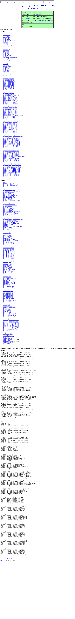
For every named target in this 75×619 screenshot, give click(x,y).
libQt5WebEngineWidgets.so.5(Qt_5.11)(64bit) (12, 163)
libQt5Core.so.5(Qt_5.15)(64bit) (9, 190)
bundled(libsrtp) (6, 50)
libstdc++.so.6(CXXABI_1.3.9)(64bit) (10, 315)
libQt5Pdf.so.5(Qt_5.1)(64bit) (8, 79)
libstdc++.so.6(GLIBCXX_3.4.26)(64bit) (11, 327)
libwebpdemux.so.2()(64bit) (8, 333)
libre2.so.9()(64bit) (6, 308)
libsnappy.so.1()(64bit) (7, 311)
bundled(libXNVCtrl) (7, 48)
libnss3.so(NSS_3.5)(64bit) (8, 295)
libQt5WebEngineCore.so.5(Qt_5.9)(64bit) (11, 155)
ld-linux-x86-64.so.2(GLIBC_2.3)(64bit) (10, 185)
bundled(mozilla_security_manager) (10, 57)
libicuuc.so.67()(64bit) (7, 276)
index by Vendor (24, 1)
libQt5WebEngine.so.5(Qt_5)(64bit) (10, 117)
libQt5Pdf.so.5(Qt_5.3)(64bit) (8, 87)
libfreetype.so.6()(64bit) (7, 267)
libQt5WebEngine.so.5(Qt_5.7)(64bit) (10, 133)
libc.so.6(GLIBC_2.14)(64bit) (8, 245)
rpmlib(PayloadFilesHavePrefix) (9, 341)
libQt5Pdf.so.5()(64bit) (7, 76)
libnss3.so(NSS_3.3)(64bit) (8, 293)
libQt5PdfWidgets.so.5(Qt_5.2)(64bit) (10, 107)
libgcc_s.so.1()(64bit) (7, 268)
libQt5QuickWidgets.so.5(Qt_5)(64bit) (10, 213)
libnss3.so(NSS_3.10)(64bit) (8, 286)
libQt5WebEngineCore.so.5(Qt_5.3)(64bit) (11, 149)
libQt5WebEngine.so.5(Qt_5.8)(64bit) (10, 134)
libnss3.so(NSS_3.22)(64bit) (8, 292)
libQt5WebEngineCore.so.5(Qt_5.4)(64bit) (11, 150)
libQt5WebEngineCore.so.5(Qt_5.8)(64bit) (11, 154)
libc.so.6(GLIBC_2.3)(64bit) (8, 251)
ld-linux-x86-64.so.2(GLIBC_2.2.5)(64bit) (11, 184)
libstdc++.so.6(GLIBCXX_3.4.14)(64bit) (11, 319)
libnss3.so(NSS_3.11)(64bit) (8, 288)
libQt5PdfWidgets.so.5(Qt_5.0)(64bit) (10, 98)
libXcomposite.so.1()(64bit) (8, 231)
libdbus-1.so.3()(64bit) (7, 262)
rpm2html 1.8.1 (9, 599)
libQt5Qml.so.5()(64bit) (7, 206)
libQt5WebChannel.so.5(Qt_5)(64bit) (10, 216)
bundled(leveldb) (6, 47)
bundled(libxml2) (6, 51)
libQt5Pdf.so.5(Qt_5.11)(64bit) (9, 81)
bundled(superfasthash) (7, 66)
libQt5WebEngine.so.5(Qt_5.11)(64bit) (10, 122)
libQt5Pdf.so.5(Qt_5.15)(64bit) (9, 85)
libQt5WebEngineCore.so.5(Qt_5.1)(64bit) (11, 140)
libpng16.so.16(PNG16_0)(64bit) (9, 307)
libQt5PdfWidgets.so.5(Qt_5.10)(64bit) (10, 100)
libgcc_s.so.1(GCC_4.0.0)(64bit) (9, 270)
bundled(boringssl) (6, 37)
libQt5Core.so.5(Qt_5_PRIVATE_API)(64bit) (11, 191)
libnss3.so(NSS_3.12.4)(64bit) (8, 290)
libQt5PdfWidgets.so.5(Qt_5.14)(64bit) (10, 105)
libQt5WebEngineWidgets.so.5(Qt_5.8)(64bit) (11, 174)
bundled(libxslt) (6, 52)
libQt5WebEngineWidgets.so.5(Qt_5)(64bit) (11, 158)
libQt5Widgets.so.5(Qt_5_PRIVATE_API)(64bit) (12, 226)
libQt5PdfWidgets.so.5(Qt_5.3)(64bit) (10, 108)
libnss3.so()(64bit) (6, 285)
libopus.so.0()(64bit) (7, 302)
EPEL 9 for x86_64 (35, 8)
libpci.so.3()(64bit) (6, 303)
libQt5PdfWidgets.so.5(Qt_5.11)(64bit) (10, 101)
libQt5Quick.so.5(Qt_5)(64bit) (8, 210)
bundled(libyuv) (6, 53)
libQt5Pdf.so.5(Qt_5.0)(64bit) (8, 78)
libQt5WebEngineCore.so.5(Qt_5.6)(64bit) (11, 152)
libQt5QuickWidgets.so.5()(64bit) (9, 212)
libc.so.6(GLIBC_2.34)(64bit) (8, 256)
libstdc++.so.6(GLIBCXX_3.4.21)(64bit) (11, 325)
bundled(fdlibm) (6, 41)
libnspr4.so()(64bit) (6, 284)
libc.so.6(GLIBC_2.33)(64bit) (8, 255)
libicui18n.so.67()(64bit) (7, 275)
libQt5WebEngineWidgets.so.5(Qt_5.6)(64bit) (11, 172)
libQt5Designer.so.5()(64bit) (8, 192)
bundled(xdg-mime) (6, 73)
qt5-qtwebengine (6, 34)
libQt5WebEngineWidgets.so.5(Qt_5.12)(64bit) (12, 164)
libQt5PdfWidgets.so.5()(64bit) (9, 96)
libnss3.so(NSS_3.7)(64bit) (8, 297)
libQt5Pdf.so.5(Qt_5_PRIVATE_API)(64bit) (11, 95)
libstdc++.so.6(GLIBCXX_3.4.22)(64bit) (11, 326)
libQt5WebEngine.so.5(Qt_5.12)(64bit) (10, 123)
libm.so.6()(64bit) (6, 280)
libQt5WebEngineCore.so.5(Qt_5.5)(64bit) (11, 151)
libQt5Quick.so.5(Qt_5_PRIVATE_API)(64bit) (12, 211)
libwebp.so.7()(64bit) (7, 332)
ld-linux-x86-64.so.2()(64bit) (8, 183)
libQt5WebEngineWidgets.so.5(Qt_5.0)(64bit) (11, 159)
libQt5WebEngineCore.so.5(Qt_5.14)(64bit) (11, 145)
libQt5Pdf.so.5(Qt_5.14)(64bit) (9, 84)
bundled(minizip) (6, 54)
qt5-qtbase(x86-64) (6, 338)
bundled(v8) (5, 69)
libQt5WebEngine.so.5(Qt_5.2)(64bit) (10, 127)
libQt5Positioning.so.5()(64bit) (9, 202)
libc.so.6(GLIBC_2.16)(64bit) (8, 247)
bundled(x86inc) (6, 72)
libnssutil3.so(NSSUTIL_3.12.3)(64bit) (10, 300)
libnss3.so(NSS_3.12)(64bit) (8, 289)
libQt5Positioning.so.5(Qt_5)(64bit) (9, 203)
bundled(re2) (5, 63)
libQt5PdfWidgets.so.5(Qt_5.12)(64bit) (10, 102)
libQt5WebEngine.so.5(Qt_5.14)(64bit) (10, 125)
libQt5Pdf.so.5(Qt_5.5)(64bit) (8, 90)
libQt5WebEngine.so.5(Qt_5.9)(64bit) (10, 135)
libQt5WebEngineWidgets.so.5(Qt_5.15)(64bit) (12, 167)
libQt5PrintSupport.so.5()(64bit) (9, 204)
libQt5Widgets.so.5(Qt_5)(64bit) (9, 225)
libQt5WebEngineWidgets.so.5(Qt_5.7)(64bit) (11, 173)
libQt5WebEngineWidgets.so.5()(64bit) (10, 157)
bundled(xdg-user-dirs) (7, 75)
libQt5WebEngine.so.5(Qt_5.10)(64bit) (10, 121)
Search (52, 1)
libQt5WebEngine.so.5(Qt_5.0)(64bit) (10, 119)
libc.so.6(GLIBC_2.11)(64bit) (8, 243)
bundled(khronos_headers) (8, 45)
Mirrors (45, 1)
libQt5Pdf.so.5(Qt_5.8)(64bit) (8, 93)
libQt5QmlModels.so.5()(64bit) (9, 208)
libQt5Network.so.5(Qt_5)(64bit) (9, 197)
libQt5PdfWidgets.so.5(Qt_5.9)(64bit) (10, 114)
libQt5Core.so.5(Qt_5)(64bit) (8, 189)
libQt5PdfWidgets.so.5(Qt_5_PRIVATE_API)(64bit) (13, 115)
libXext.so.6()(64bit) (7, 233)
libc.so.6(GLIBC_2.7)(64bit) (8, 260)
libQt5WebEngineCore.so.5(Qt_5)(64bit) (10, 138)
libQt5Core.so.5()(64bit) (7, 188)
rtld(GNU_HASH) (6, 343)
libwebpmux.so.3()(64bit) (8, 334)
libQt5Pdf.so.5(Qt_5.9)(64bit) (8, 94)
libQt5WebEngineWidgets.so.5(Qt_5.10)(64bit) (12, 162)
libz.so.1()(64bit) (6, 337)
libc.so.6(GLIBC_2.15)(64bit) (8, 246)
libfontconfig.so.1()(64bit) (8, 266)
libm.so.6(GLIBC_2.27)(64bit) (9, 282)
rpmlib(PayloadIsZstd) (7, 342)
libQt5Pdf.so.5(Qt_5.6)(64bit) (8, 91)
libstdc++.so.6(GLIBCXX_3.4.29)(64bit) (11, 328)
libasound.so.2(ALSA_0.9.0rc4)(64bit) (10, 240)
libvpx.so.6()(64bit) (6, 331)
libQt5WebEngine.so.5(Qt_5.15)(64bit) (10, 126)
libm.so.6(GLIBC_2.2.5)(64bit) (9, 281)
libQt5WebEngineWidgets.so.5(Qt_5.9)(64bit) (11, 176)
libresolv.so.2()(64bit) (7, 309)
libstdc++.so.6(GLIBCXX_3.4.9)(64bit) (10, 329)
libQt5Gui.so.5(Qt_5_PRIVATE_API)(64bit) (11, 195)
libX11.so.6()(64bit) (6, 230)
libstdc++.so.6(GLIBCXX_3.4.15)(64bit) (11, 320)
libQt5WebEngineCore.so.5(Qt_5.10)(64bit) (11, 141)
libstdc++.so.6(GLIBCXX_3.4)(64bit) (10, 317)
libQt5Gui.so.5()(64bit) (7, 193)
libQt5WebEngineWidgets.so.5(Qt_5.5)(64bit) (11, 171)
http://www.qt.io (27, 24)
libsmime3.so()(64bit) (7, 310)
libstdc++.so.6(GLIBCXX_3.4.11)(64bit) (11, 318)
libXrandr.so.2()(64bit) (7, 235)
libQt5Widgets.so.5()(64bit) (8, 224)
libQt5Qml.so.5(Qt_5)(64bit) (8, 207)
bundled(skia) (5, 64)
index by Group (8, 1)
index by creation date (32, 1)
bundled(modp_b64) (7, 55)
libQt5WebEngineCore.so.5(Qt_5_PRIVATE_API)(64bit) (14, 156)
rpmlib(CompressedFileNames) (9, 339)
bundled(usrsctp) (6, 68)
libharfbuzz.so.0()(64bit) (7, 273)
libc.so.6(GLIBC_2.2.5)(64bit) (8, 249)
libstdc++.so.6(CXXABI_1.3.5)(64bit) (10, 314)
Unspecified (27, 18)
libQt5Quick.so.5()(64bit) (8, 209)
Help (49, 1)
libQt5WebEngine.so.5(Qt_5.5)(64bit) (10, 130)
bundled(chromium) (6, 39)
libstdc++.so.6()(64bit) (7, 312)
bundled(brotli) (6, 38)
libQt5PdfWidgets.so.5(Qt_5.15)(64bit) (10, 106)
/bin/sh (4, 182)
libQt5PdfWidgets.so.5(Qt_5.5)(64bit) (10, 110)
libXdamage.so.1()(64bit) (8, 232)
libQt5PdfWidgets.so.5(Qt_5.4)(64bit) (10, 109)
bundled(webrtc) (6, 71)
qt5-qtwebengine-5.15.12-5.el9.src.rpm (45, 20)
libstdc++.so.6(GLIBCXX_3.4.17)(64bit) (11, 321)
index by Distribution (16, 1)
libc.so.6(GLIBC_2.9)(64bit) (8, 261)
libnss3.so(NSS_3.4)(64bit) (8, 294)
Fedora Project (40, 12)
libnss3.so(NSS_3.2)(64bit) (8, 291)
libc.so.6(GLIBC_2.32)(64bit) (8, 254)
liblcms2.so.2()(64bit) (7, 279)
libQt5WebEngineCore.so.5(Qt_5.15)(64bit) (11, 146)
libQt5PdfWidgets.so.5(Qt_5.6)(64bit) (10, 111)
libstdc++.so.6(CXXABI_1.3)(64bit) (10, 313)
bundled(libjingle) (6, 49)
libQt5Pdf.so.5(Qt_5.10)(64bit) (9, 80)
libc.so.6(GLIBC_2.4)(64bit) (8, 257)
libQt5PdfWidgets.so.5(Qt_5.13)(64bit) (10, 104)
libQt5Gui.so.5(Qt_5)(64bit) (8, 194)
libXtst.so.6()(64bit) (6, 237)
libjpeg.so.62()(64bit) (7, 277)
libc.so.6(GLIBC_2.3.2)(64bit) (8, 252)
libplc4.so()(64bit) (6, 304)
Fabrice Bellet (3, 601)
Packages (43, 8)
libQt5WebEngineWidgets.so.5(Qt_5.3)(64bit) (11, 169)
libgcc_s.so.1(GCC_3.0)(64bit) (9, 269)
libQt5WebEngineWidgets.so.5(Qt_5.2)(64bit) (11, 168)
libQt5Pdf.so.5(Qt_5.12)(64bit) (9, 82)
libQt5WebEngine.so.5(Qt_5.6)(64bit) (10, 131)
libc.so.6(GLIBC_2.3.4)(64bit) (8, 253)
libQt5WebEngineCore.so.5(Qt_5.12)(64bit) (11, 143)
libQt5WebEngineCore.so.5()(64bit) (10, 137)
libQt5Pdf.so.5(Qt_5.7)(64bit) (8, 92)
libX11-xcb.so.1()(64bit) (7, 228)
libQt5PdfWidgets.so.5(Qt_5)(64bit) (10, 97)
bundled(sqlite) (6, 65)
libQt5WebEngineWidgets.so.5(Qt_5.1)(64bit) (11, 160)
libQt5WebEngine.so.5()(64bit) (9, 116)
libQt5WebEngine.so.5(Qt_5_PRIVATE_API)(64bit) (13, 136)
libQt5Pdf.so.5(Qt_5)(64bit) (8, 77)
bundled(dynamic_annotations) (9, 40)
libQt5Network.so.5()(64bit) (8, 196)
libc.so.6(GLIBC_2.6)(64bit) (8, 259)
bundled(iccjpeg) (6, 44)
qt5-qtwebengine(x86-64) (8, 178)
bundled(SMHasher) (7, 35)
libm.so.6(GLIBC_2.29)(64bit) (9, 283)
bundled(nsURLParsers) (7, 58)
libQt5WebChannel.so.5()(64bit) (9, 214)
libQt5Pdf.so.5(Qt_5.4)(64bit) (8, 88)
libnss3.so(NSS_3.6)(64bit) (8, 296)
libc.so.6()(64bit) (6, 241)
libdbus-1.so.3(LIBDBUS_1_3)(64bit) (10, 263)
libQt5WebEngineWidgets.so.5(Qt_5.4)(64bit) (11, 170)
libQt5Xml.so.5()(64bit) (7, 227)
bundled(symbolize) (6, 67)
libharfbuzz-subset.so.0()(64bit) (9, 271)
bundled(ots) (5, 59)
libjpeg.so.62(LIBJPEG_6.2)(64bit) (9, 278)
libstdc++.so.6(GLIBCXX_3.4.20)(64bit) (11, 324)
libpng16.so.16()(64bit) (7, 306)
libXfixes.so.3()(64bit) (7, 234)
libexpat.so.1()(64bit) (7, 265)
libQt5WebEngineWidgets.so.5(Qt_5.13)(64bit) (12, 165)
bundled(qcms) (6, 62)
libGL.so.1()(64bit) (6, 187)
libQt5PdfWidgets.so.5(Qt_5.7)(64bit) (10, 112)
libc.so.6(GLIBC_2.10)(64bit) (8, 242)
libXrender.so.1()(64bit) (7, 236)
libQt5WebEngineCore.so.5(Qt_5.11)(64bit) (11, 142)
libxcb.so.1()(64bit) (6, 335)
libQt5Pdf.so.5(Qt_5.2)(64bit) (8, 86)
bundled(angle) (6, 36)
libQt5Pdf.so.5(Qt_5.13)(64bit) (9, 83)
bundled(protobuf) (6, 61)
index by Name (40, 1)
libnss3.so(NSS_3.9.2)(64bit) (8, 298)
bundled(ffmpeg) (6, 42)
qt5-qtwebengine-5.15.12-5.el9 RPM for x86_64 (37, 6)
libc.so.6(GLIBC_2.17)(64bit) (8, 248)
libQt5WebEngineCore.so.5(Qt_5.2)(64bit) (11, 148)
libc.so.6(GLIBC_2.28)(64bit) (8, 250)
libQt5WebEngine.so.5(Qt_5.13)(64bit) (10, 124)
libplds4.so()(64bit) (6, 305)
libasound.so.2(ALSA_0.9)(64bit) (9, 239)
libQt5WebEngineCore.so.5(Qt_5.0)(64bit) (11, 139)
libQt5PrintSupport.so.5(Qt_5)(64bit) (10, 205)
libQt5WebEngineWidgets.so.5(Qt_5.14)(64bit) (12, 166)
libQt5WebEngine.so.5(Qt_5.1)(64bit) (10, 120)
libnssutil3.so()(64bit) (7, 299)
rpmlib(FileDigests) (6, 340)
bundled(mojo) (5, 56)
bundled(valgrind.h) (6, 70)
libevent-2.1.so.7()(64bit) (7, 264)
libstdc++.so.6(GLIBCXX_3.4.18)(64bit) (11, 322)
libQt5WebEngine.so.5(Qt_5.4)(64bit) (10, 129)
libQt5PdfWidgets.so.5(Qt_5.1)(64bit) (10, 99)
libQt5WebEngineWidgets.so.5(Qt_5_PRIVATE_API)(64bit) (14, 177)
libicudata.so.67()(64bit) (7, 274)
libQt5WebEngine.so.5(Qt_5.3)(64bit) (10, 128)
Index (2, 1)
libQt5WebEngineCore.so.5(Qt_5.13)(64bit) (11, 144)
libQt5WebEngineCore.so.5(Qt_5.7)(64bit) (11, 153)
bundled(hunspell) (6, 43)
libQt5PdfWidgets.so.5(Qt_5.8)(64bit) (10, 113)
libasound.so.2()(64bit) (7, 238)
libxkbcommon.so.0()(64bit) (8, 336)
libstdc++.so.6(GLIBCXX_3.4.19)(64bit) (11, 323)
